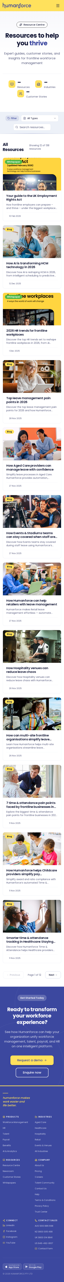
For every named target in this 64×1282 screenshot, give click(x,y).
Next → (53, 975)
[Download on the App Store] (12, 1266)
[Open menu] (57, 5)
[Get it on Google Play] (33, 1266)
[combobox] (40, 118)
